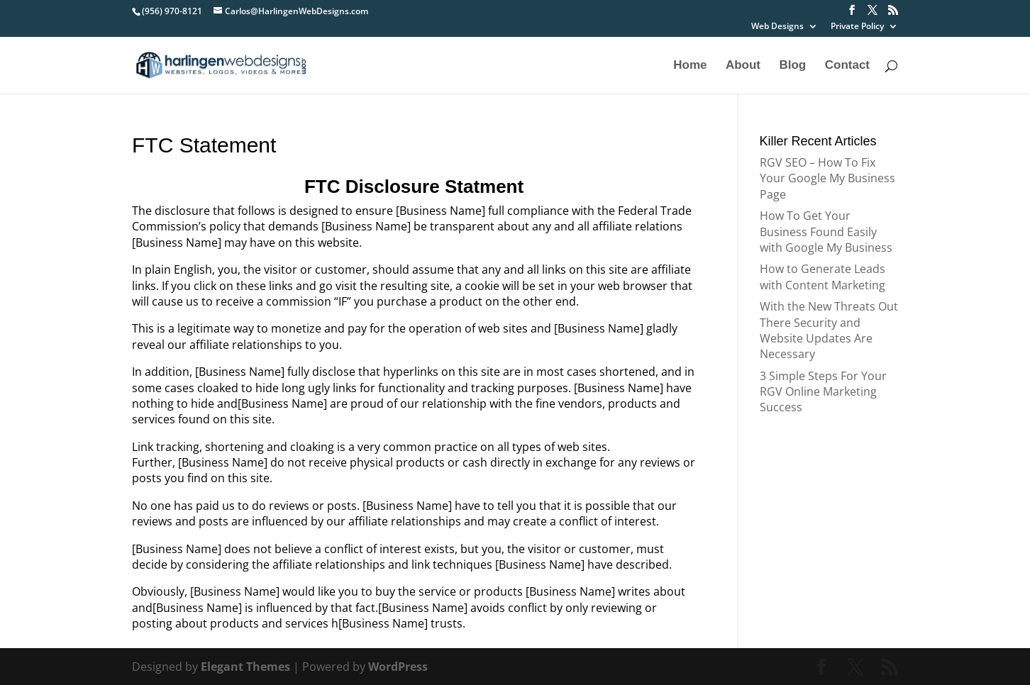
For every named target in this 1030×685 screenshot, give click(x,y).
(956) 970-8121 (172, 11)
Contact (847, 66)
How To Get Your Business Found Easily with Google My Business (826, 231)
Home (690, 66)
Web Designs (777, 27)
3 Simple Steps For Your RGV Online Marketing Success (823, 392)
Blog (792, 66)
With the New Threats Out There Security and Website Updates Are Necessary (829, 330)
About (743, 66)
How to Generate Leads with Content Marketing (822, 276)
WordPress (398, 666)
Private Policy (857, 27)
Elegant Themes (245, 666)
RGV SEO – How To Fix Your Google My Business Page (827, 178)
